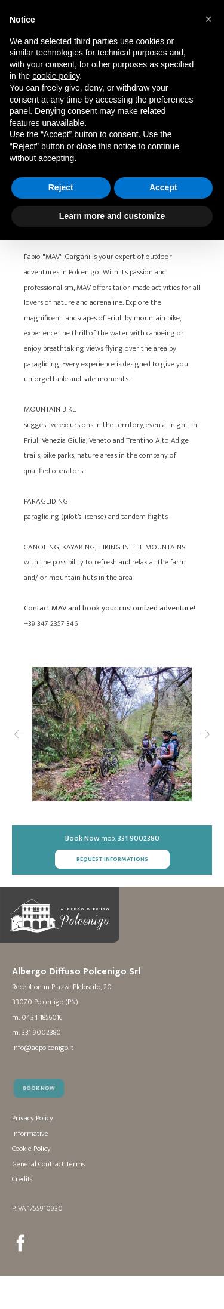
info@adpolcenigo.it (42, 1048)
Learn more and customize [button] (112, 216)
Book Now (42, 1102)
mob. (112, 839)
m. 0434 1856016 (37, 1018)
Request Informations (112, 859)
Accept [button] (163, 187)
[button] (208, 19)
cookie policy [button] (55, 76)
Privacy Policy (32, 1119)
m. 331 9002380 (36, 1033)
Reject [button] (60, 187)
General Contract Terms (48, 1165)
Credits (22, 1180)
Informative (30, 1134)
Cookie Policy (31, 1149)
